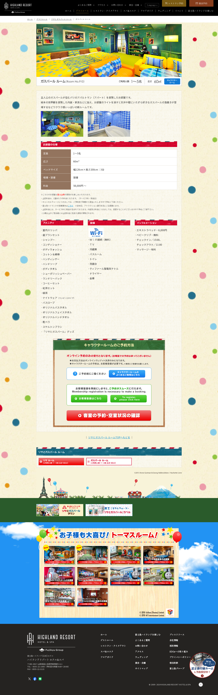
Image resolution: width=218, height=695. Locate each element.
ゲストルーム (82, 10)
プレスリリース (177, 634)
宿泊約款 (174, 662)
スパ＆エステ (129, 10)
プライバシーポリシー (180, 657)
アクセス (101, 5)
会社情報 (174, 640)
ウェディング (164, 10)
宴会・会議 (134, 5)
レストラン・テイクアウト (106, 10)
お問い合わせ (117, 5)
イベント (179, 10)
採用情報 (174, 645)
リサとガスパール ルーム (61, 19)
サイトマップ (141, 668)
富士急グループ (177, 668)
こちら (70, 205)
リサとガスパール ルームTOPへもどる (109, 437)
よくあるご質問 (84, 5)
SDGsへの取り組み (179, 651)
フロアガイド (146, 10)
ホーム (68, 10)
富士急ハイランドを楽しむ (200, 10)
